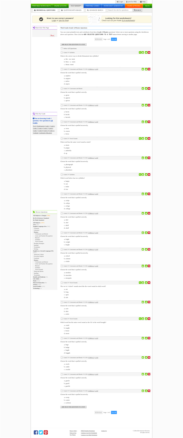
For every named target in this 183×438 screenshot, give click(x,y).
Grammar (36, 228)
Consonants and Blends (41, 234)
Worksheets (41, 6)
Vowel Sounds (39, 241)
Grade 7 (35, 131)
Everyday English (39, 256)
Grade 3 (35, 128)
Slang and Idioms (38, 271)
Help (143, 2)
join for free (63, 20)
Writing (36, 249)
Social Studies (37, 286)
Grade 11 (52, 131)
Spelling (36, 245)
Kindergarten (41, 126)
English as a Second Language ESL (43, 251)
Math (34, 281)
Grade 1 (47, 126)
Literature (36, 230)
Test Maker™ (76, 6)
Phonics (36, 232)
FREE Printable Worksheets (88, 430)
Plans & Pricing (133, 6)
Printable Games (92, 6)
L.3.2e (96, 357)
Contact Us (104, 430)
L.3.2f (96, 69)
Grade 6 (50, 128)
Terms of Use (73, 432)
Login (120, 2)
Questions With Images (71, 10)
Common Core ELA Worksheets (89, 432)
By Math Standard (38, 220)
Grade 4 (40, 128)
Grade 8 (40, 131)
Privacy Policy (73, 430)
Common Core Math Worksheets (89, 435)
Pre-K (35, 126)
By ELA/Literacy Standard (41, 218)
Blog (147, 6)
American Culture (39, 254)
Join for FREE (131, 2)
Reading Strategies (39, 243)
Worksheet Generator (113, 6)
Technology (36, 288)
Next (114, 39)
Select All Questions (69, 48)
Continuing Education (45, 133)
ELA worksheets (128, 20)
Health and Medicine (39, 277)
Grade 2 (52, 126)
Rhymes (37, 237)
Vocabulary (37, 247)
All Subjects (36, 222)
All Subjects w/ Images (39, 215)
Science (35, 284)
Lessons (60, 6)
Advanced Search (95, 10)
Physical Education (38, 282)
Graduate (35, 133)
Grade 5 (45, 128)
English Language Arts (39, 226)
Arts (34, 224)
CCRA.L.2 (91, 69)
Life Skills (36, 279)
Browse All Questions (44, 10)
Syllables (37, 239)
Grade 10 (46, 131)
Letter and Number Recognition (44, 236)
